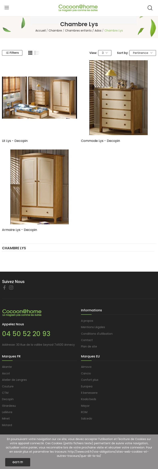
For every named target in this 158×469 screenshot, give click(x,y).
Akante (7, 367)
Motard (7, 425)
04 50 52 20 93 (26, 333)
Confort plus (89, 380)
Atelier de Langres (14, 380)
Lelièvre (7, 412)
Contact (87, 340)
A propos (87, 321)
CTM (5, 393)
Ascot (6, 373)
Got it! (17, 462)
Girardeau (9, 406)
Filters (12, 53)
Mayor (85, 406)
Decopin (8, 399)
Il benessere (89, 393)
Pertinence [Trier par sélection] (142, 53)
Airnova (86, 367)
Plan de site (89, 346)
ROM (84, 412)
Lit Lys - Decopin (15, 141)
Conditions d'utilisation (97, 334)
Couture (8, 386)
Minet (6, 419)
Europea (86, 386)
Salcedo (86, 419)
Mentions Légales (93, 327)
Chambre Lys (14, 248)
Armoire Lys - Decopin (19, 230)
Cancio (86, 373)
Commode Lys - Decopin (100, 141)
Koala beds (88, 399)
